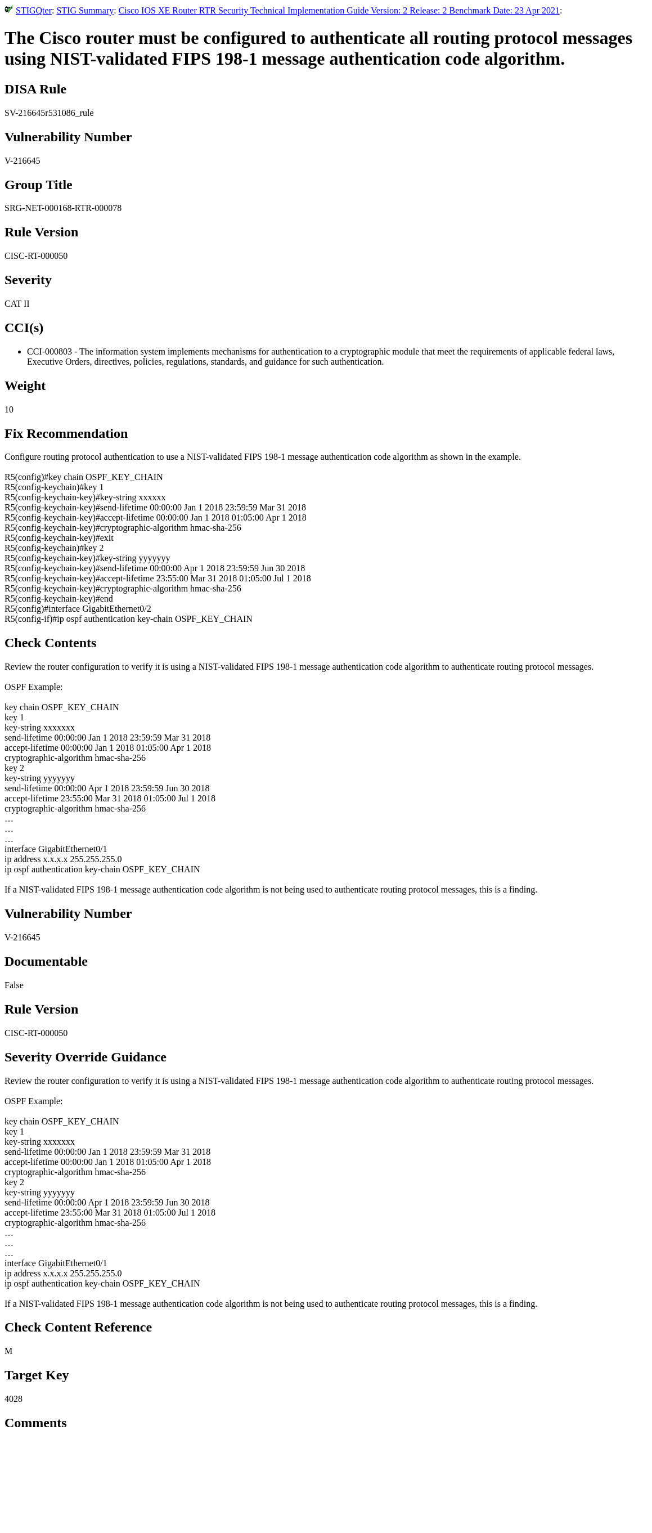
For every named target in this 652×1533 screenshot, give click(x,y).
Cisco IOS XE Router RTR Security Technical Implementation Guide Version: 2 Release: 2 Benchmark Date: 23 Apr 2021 (339, 10)
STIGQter (34, 10)
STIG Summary (85, 10)
